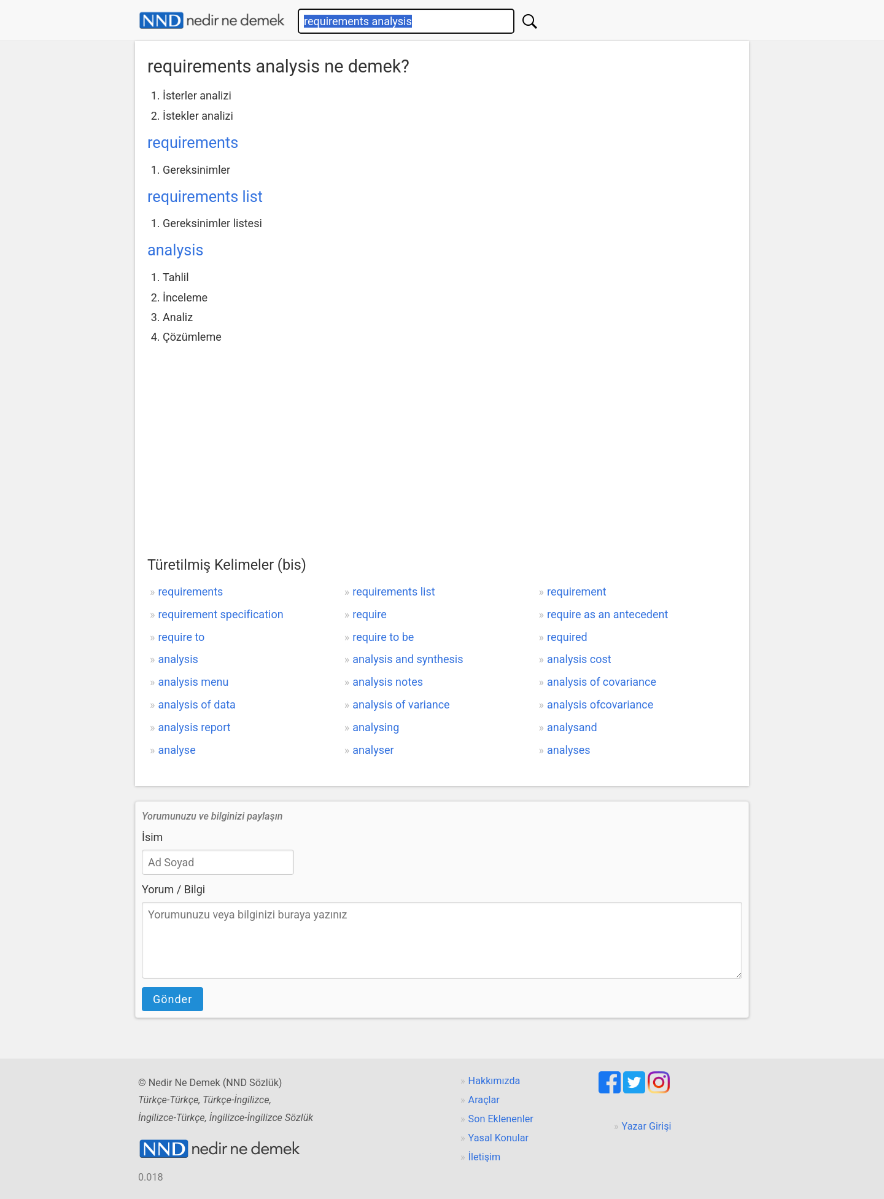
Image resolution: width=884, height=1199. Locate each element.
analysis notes (387, 681)
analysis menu (193, 681)
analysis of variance (400, 704)
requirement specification (220, 614)
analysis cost (579, 659)
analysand (572, 727)
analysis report (194, 727)
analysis (175, 250)
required (567, 637)
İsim (152, 837)
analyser (373, 749)
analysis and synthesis (407, 659)
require (369, 614)
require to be (383, 637)
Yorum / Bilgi (173, 889)
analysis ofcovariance (600, 704)
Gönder (172, 999)
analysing (375, 727)
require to (181, 637)
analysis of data (196, 704)
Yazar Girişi (647, 1126)
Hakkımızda (494, 1081)
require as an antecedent (607, 614)
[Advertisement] (442, 440)
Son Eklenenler (500, 1119)
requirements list (205, 197)
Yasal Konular (498, 1138)
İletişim (484, 1157)
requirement (577, 591)
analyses (569, 749)
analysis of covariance (601, 681)
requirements (192, 143)
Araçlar (484, 1100)
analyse (176, 749)
